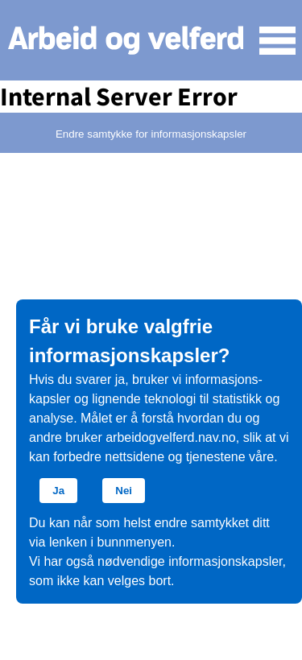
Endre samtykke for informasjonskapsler (151, 134)
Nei (123, 491)
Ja (58, 491)
